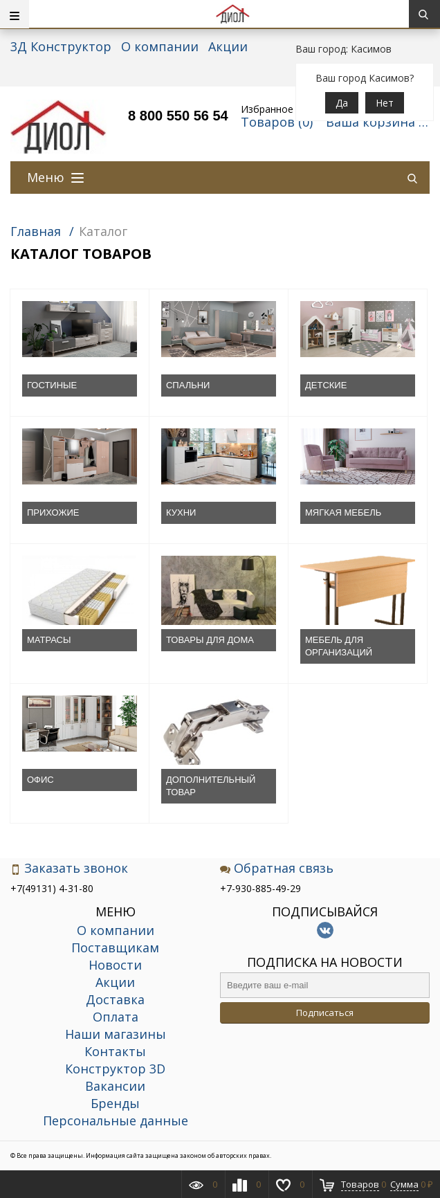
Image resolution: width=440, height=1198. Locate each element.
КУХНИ (181, 512)
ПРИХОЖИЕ (53, 512)
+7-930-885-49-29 (260, 888)
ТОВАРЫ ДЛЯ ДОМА (210, 640)
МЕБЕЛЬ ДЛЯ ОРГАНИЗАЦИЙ (338, 646)
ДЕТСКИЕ (326, 385)
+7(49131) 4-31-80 (51, 888)
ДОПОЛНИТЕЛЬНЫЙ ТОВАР (210, 785)
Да (342, 102)
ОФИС (40, 779)
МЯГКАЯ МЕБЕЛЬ (343, 512)
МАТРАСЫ (49, 640)
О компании (160, 46)
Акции (228, 46)
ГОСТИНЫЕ (52, 385)
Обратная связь (276, 868)
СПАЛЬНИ (188, 385)
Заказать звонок (69, 868)
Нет (385, 102)
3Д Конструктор (60, 46)
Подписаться (325, 1012)
